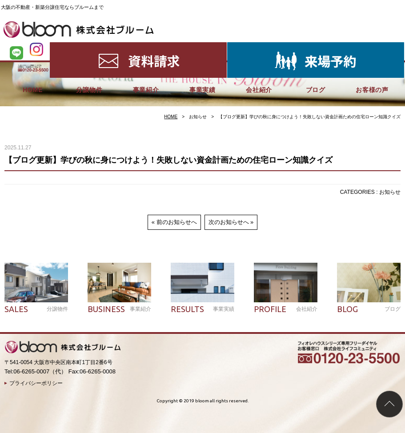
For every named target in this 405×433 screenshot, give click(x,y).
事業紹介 (146, 47)
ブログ (315, 47)
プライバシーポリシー (36, 383)
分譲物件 (89, 47)
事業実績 (202, 47)
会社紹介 (259, 47)
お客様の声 (372, 47)
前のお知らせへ (176, 222)
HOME (33, 47)
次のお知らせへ (229, 222)
